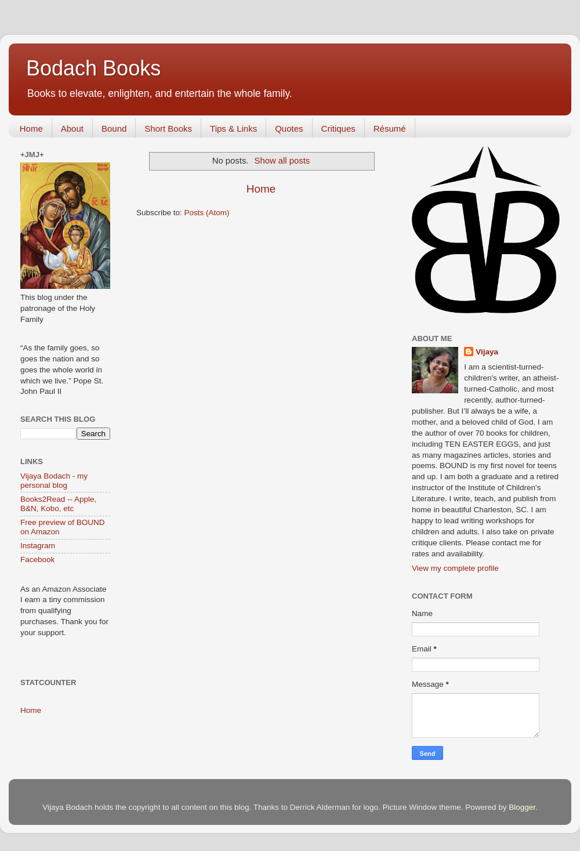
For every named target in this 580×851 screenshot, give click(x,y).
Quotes (289, 128)
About (72, 128)
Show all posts (282, 160)
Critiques (338, 128)
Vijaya (487, 351)
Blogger (522, 807)
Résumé (390, 128)
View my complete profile (455, 568)
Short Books (168, 128)
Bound (114, 128)
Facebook (37, 559)
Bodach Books (93, 68)
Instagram (37, 545)
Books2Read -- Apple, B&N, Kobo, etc (58, 504)
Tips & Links (233, 128)
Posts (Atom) (207, 212)
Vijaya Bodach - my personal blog (54, 481)
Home (31, 128)
